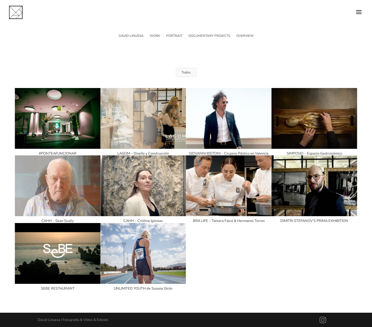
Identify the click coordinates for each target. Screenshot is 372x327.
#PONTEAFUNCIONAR (57, 153)
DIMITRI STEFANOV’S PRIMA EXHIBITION (314, 220)
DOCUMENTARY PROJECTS (209, 36)
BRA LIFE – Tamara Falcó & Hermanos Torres (228, 220)
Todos (186, 72)
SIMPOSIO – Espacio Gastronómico (314, 153)
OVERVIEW (245, 36)
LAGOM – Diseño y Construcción (143, 153)
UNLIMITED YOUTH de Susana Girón (143, 288)
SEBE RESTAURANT (57, 288)
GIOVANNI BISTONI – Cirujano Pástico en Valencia (228, 153)
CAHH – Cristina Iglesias (143, 220)
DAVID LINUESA (131, 36)
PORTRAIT (174, 36)
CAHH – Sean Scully (57, 220)
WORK (155, 36)
